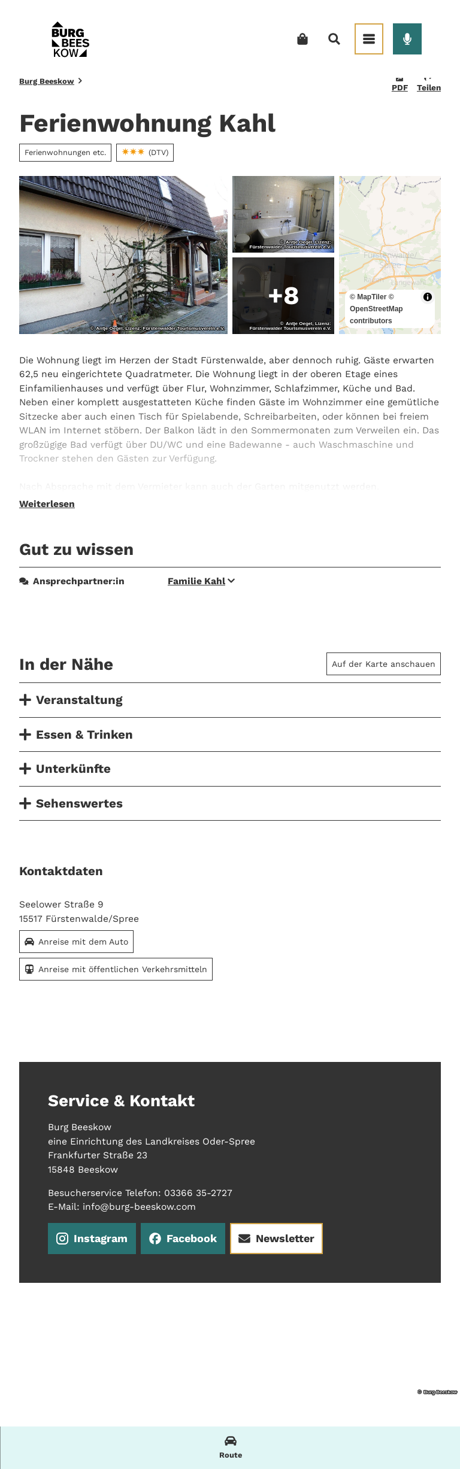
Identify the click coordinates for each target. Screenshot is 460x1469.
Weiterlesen (47, 504)
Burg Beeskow (46, 81)
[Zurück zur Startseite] (70, 39)
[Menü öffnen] (369, 38)
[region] (390, 255)
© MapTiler (368, 297)
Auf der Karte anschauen (383, 664)
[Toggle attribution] (427, 297)
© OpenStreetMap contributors (376, 309)
